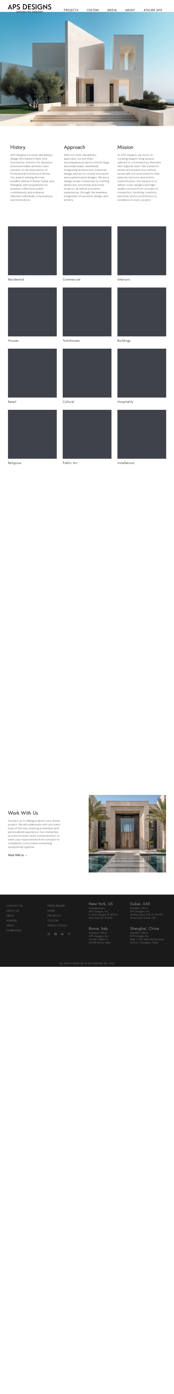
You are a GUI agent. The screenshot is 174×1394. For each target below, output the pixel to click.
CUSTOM (53, 993)
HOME (51, 984)
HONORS (11, 993)
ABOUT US (12, 984)
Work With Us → (17, 928)
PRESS (10, 988)
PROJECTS (54, 988)
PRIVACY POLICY (57, 998)
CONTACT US (14, 979)
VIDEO (10, 998)
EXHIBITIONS (13, 1003)
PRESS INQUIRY (56, 979)
